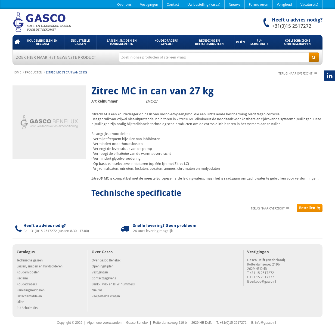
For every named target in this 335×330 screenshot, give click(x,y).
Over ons (124, 4)
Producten (33, 72)
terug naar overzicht (295, 73)
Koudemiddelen (28, 272)
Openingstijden (102, 266)
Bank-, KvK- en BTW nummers (113, 284)
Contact (173, 4)
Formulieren (258, 4)
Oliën (240, 42)
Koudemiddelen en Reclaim (42, 42)
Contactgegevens (104, 278)
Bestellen (307, 207)
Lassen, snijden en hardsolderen (122, 42)
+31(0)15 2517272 (291, 26)
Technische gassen (30, 260)
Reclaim (22, 278)
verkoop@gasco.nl (263, 281)
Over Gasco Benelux (106, 260)
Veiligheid (284, 4)
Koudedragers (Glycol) (166, 42)
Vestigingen (149, 4)
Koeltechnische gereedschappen (297, 42)
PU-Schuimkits (259, 42)
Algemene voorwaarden (104, 323)
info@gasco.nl (265, 323)
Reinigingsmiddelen (31, 290)
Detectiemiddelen (29, 296)
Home (17, 42)
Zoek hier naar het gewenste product (56, 57)
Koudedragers (27, 284)
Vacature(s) (309, 4)
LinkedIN (329, 75)
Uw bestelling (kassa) (203, 4)
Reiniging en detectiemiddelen (209, 42)
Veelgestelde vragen (106, 296)
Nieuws (234, 4)
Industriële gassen (80, 42)
